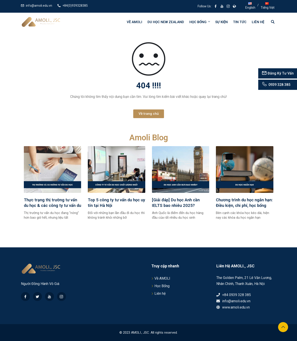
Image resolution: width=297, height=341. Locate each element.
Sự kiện (221, 22)
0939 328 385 (276, 85)
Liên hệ (258, 22)
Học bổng (200, 22)
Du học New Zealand (165, 22)
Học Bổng (162, 286)
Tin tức (239, 22)
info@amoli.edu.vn (39, 5)
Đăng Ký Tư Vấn (278, 73)
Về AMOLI (134, 22)
